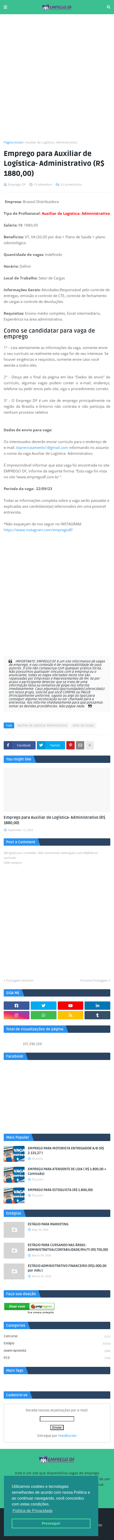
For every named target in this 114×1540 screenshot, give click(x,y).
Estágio (57, 1343)
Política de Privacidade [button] (33, 1511)
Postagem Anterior (20, 980)
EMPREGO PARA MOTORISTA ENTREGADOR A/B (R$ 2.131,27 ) (66, 1150)
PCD (57, 1358)
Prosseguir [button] (51, 1523)
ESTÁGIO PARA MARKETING (48, 1224)
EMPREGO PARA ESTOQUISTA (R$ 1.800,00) (60, 1190)
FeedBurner (67, 1436)
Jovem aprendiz (57, 1351)
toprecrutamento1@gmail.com (42, 447)
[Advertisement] (57, 77)
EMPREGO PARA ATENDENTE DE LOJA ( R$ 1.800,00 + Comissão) (67, 1171)
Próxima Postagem (94, 980)
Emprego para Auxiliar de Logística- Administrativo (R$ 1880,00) (54, 820)
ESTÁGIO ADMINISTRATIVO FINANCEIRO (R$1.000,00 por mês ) (67, 1268)
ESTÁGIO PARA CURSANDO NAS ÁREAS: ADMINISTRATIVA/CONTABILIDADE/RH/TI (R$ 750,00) (68, 1247)
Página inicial (13, 142)
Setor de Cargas (83, 725)
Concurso (57, 1336)
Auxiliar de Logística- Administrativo (51, 142)
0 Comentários (71, 184)
